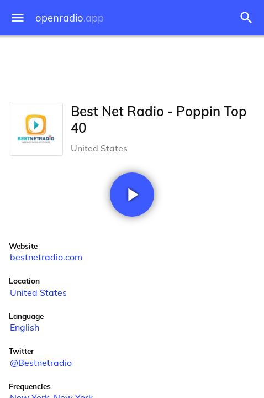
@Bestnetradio (41, 362)
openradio (69, 18)
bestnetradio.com (46, 257)
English (24, 327)
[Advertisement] (132, 66)
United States (38, 292)
